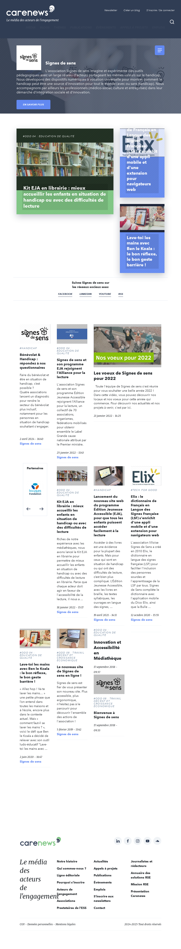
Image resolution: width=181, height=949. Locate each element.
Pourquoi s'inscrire (70, 882)
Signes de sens (30, 443)
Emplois (158, 27)
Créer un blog (132, 10)
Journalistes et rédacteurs (141, 864)
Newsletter (110, 10)
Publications (81, 27)
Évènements (106, 27)
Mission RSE (140, 884)
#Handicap (28, 348)
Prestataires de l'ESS (71, 908)
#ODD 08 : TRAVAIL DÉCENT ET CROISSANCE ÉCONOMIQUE (70, 656)
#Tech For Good (144, 490)
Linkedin (86, 293)
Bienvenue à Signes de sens (106, 715)
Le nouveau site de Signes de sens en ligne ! (70, 671)
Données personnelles (40, 924)
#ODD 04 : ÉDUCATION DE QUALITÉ (68, 351)
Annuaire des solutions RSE (141, 875)
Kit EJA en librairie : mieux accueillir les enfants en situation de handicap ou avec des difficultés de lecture (71, 517)
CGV (22, 924)
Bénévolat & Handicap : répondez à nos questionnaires (33, 361)
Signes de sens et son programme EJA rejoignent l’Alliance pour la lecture (71, 368)
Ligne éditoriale (68, 875)
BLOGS (45, 27)
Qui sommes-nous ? (71, 868)
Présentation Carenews (140, 894)
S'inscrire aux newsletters (103, 899)
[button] (28, 508)
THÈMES (60, 27)
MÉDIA (31, 27)
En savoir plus (33, 104)
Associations (66, 901)
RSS (120, 293)
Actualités (101, 861)
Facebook (65, 293)
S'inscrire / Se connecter (160, 10)
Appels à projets (134, 27)
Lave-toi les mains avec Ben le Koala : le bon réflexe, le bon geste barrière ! (35, 673)
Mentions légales (65, 924)
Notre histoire (67, 861)
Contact (99, 908)
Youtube (105, 293)
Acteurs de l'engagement (67, 892)
